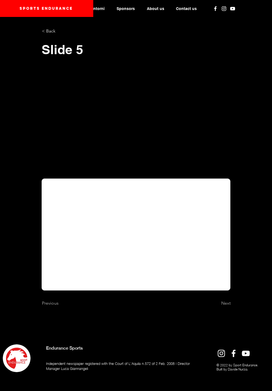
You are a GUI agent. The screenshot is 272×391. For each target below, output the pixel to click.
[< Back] (60, 31)
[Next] (217, 303)
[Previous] (60, 303)
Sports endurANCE (46, 8)
